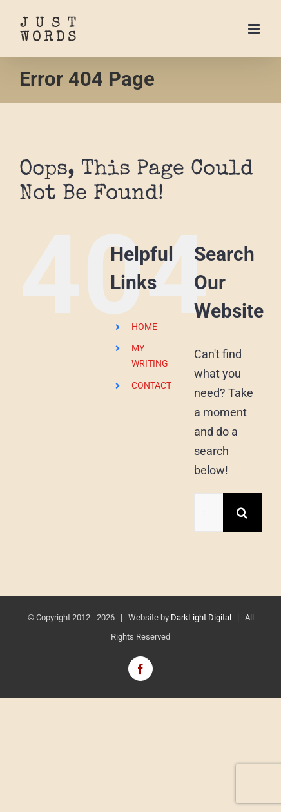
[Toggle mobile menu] (255, 29)
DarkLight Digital (201, 617)
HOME (144, 326)
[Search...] (208, 512)
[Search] (242, 512)
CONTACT (151, 385)
